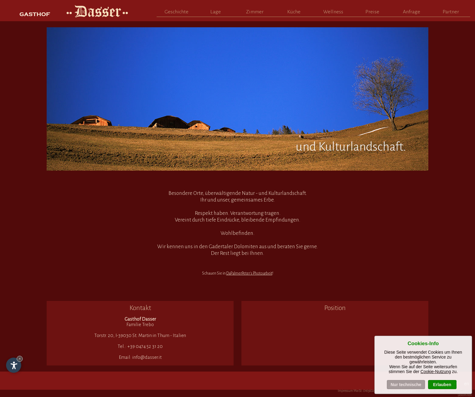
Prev (57, 98)
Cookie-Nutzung (435, 371)
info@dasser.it (147, 357)
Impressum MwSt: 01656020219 (359, 390)
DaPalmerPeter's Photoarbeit (249, 273)
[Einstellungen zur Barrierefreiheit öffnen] (13, 365)
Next (418, 98)
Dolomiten (465, 395)
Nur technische (405, 384)
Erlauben (442, 384)
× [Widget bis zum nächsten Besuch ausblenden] (19, 358)
